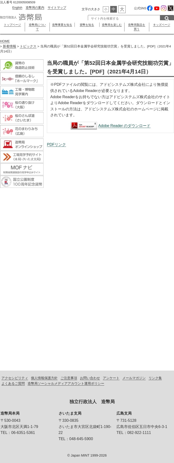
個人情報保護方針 (44, 378)
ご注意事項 (68, 378)
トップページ (12, 24)
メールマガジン (134, 378)
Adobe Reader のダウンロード (124, 126)
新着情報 (9, 46)
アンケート (111, 378)
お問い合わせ (90, 378)
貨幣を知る (87, 24)
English (17, 7)
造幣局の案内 (35, 7)
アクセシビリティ (14, 378)
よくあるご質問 (13, 383)
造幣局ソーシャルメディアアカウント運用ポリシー (66, 383)
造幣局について (37, 27)
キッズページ (161, 24)
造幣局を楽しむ (112, 24)
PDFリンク (56, 144)
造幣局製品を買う (136, 27)
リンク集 (155, 378)
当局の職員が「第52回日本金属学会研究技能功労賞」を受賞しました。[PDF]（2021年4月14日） (110, 255)
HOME (5, 41)
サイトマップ (57, 7)
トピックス (28, 46)
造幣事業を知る (62, 24)
